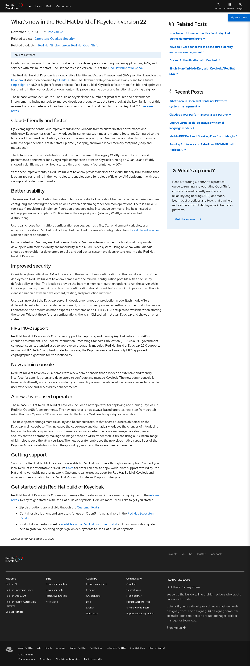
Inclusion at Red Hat (116, 648)
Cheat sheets (93, 595)
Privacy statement (27, 659)
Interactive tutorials (56, 595)
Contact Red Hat (77, 648)
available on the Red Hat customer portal (89, 524)
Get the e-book (188, 219)
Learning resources (96, 584)
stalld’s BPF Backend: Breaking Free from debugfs (202, 136)
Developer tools (54, 589)
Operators (42, 39)
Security (69, 39)
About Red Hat (25, 648)
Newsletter (92, 613)
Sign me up (176, 628)
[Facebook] (216, 554)
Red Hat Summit (157, 648)
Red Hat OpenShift (84, 45)
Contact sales (133, 589)
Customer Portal (88, 507)
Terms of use (46, 659)
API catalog (52, 601)
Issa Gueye (55, 32)
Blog (88, 601)
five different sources (144, 230)
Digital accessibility (93, 659)
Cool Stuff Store (137, 648)
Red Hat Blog (96, 648)
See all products (14, 611)
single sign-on (20, 85)
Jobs (39, 648)
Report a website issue (138, 601)
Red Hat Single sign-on (54, 45)
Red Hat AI (11, 584)
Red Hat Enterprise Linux (19, 589)
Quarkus (56, 39)
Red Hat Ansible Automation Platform (21, 603)
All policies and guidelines (68, 659)
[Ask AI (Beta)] (239, 17)
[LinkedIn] (172, 554)
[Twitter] (201, 554)
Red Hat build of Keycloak (125, 68)
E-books (90, 589)
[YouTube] (187, 554)
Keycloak (17, 80)
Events (90, 607)
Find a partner (133, 595)
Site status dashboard (137, 607)
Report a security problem (140, 613)
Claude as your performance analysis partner (198, 114)
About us (131, 584)
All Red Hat (229, 6)
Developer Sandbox (56, 584)
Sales (69, 468)
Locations (60, 648)
